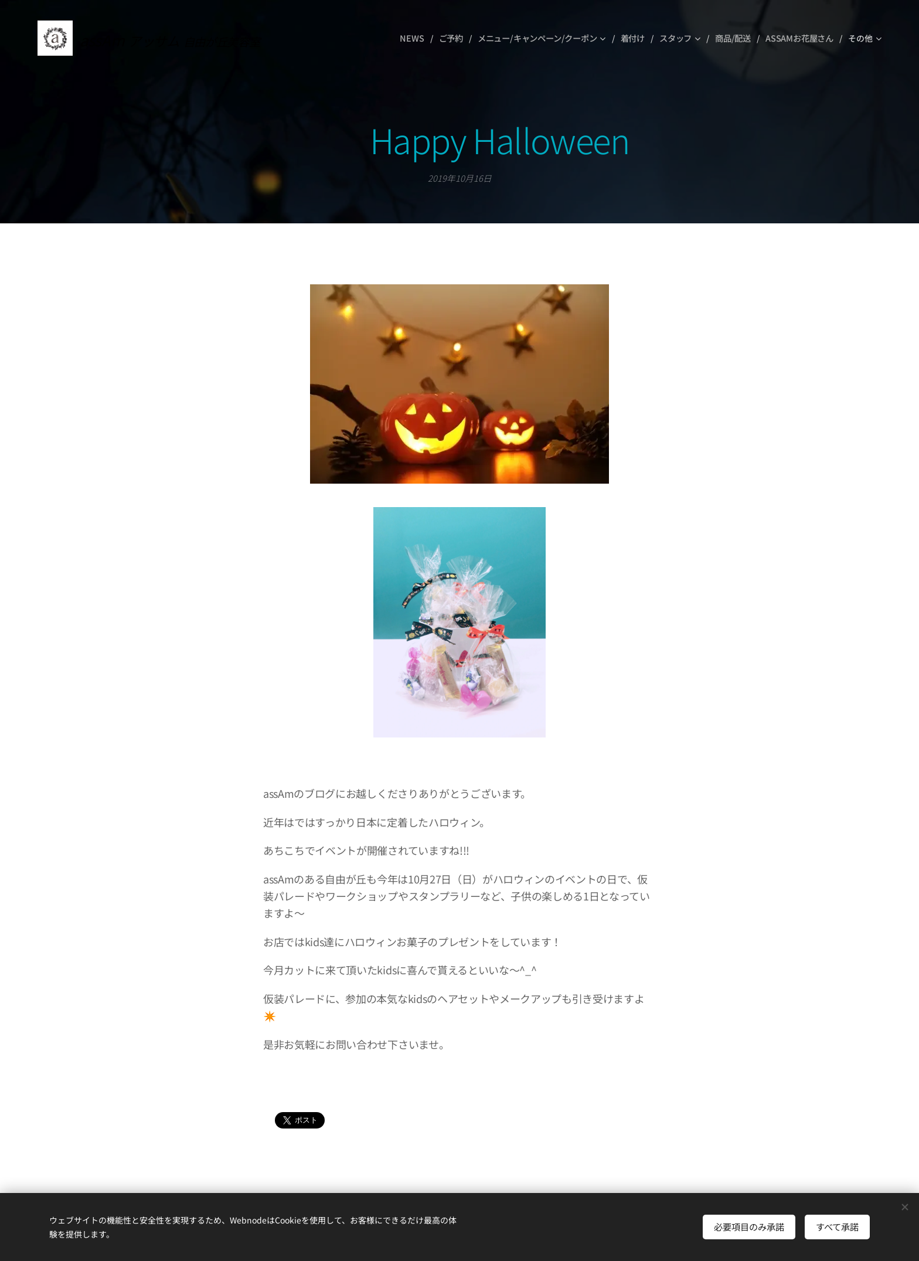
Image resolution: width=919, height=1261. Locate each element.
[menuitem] (412, 38)
